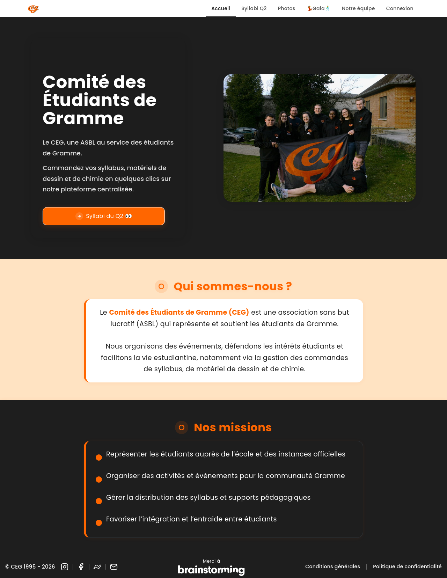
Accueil (220, 8)
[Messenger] (97, 567)
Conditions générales (332, 566)
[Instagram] (64, 567)
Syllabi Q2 (254, 8)
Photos (286, 8)
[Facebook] (81, 567)
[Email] (114, 567)
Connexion (399, 8)
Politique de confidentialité (407, 566)
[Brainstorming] (211, 570)
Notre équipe (358, 8)
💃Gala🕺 (319, 8)
